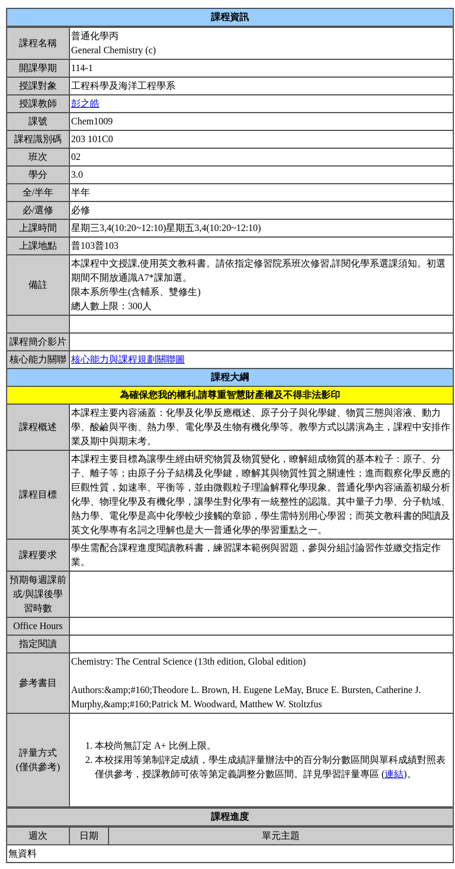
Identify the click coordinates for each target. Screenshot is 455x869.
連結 (393, 774)
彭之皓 (85, 103)
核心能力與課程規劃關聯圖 (128, 359)
